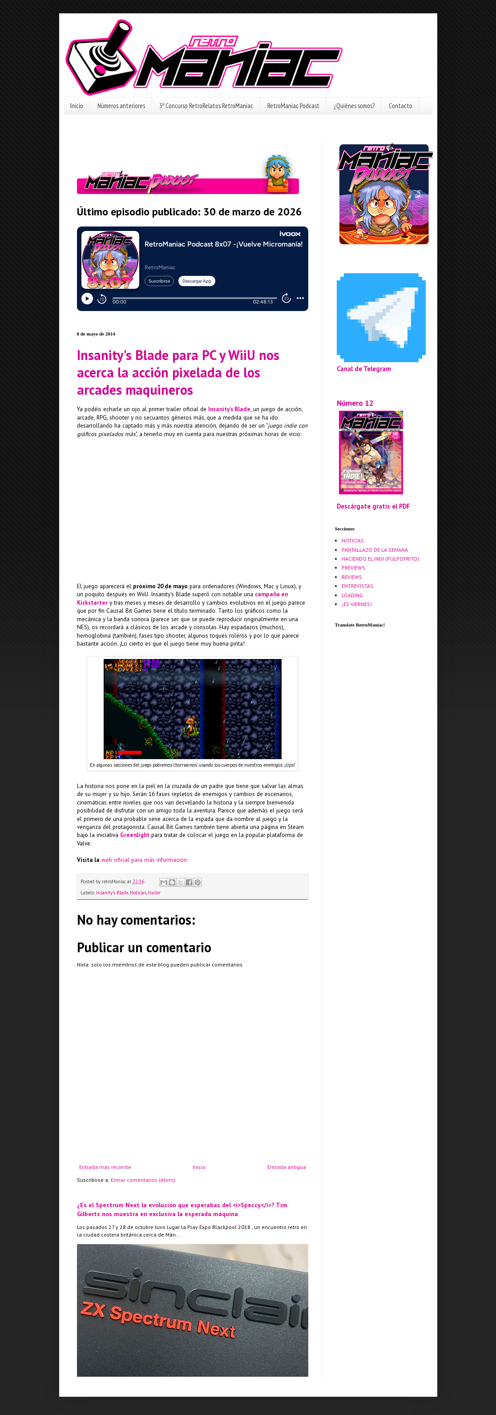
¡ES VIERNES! (357, 604)
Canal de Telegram (364, 368)
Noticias (138, 892)
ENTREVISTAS (357, 585)
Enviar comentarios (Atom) (143, 1179)
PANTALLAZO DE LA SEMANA (375, 549)
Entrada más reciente (105, 1167)
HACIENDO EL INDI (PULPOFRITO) (380, 558)
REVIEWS (352, 577)
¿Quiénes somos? (354, 105)
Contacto (400, 105)
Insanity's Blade (112, 892)
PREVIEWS (353, 567)
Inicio (76, 105)
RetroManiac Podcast (293, 105)
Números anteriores (121, 105)
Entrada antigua (286, 1167)
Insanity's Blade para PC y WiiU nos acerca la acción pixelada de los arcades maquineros (178, 372)
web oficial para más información (144, 860)
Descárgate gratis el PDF (373, 506)
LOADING (352, 595)
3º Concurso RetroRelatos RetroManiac (206, 105)
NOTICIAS (353, 540)
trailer (154, 892)
